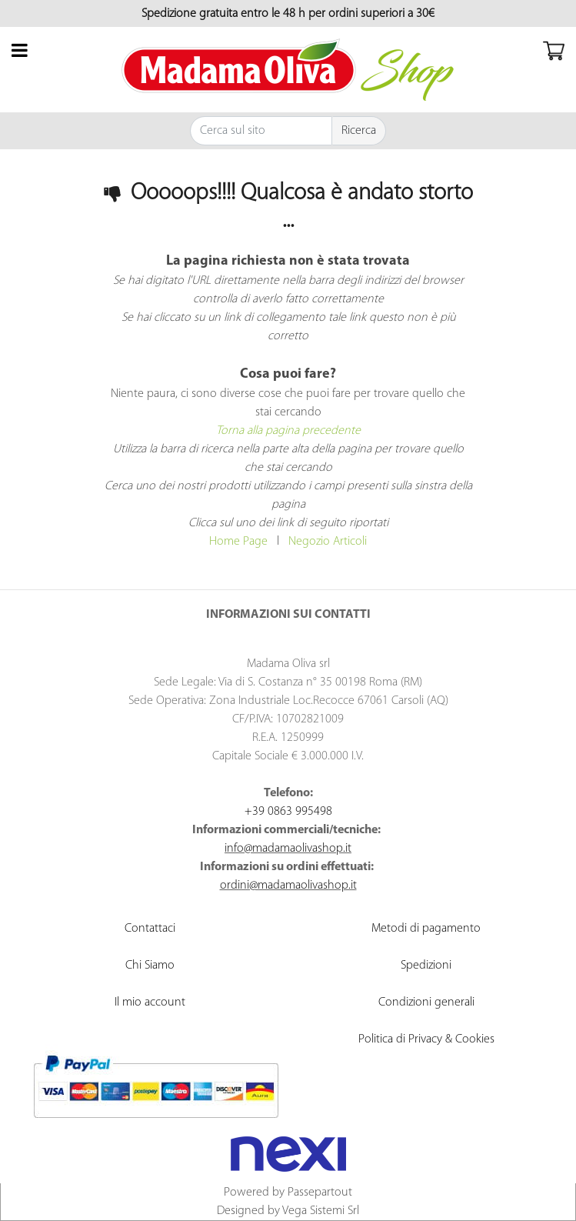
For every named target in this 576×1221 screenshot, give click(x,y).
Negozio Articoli (327, 541)
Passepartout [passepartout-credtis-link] (320, 1192)
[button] (359, 130)
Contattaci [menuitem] (150, 928)
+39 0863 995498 (288, 812)
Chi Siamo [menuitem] (150, 965)
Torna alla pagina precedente (288, 431)
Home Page (238, 541)
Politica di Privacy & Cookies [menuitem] (426, 1039)
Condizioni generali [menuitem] (426, 1002)
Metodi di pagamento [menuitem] (426, 928)
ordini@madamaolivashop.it (288, 885)
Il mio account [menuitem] (150, 1002)
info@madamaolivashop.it (288, 848)
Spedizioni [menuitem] (426, 965)
